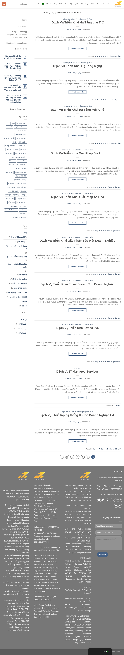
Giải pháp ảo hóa (20, 279)
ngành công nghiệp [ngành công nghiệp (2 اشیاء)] (20, 180)
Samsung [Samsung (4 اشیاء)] (11, 183)
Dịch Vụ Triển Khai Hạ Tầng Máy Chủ (77, 109)
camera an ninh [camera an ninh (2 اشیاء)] (21, 138)
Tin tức (24, 306)
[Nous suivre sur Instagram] (116, 500)
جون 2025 (23, 319)
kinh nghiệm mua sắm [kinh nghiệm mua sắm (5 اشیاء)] (19, 157)
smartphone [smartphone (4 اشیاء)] (11, 187)
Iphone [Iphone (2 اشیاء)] (8, 149)
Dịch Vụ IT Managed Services (77, 371)
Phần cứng (94, 4)
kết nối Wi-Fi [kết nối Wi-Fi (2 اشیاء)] (22, 161)
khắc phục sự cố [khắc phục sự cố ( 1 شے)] (20, 153)
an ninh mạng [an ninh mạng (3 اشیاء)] (21, 123)
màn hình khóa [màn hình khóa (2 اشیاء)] (21, 165)
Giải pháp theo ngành (18, 297)
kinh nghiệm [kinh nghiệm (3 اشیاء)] (9, 153)
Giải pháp (83, 4)
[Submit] (4, 4)
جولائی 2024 (22, 328)
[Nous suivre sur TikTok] (112, 500)
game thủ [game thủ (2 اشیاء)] (23, 149)
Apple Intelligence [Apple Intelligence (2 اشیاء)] (20, 127)
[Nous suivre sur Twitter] (107, 500)
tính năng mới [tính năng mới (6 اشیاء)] (21, 202)
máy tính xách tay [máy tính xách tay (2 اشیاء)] (20, 168)
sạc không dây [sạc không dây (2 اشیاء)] (13, 191)
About (48, 4)
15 (67, 457)
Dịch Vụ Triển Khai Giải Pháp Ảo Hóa (77, 197)
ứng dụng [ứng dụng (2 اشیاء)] (23, 214)
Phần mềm (106, 4)
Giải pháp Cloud (20, 288)
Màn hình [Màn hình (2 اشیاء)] (12, 161)
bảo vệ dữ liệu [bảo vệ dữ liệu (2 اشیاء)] (21, 131)
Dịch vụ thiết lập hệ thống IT (82, 412)
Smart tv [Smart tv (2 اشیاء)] (23, 191)
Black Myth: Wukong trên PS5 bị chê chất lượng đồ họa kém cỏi (12, 78)
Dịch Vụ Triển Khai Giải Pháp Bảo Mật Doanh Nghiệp (77, 240)
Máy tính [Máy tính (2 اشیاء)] (11, 165)
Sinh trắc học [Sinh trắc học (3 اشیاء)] (21, 187)
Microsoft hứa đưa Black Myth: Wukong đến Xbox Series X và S (12, 67)
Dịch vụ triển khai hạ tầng (81, 19)
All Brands (63, 4)
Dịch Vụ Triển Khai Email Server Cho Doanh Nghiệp (78, 284)
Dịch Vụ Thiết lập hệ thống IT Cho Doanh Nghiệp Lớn (77, 415)
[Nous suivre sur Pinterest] (99, 500)
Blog (54, 4)
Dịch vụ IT (73, 4)
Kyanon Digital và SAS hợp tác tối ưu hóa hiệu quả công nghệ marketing (13, 98)
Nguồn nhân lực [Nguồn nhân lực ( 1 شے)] (21, 176)
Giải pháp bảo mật (19, 283)
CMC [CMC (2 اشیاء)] (14, 142)
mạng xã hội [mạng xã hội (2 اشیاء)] (9, 172)
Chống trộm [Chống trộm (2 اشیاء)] (22, 142)
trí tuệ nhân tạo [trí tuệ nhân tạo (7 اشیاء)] (21, 198)
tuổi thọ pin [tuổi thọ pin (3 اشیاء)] (10, 198)
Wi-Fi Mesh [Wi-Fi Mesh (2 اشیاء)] (22, 206)
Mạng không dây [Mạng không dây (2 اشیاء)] (20, 172)
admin (69, 29)
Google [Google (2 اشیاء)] (15, 149)
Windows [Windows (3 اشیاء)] (13, 206)
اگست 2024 (23, 324)
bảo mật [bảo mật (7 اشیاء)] (9, 127)
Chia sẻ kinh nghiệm (18, 237)
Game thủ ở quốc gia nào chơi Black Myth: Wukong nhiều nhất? (12, 88)
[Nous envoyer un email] (103, 500)
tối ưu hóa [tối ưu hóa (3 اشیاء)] (11, 202)
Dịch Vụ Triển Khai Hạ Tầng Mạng (77, 66)
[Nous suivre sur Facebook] (120, 500)
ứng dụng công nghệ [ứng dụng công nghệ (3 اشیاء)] (19, 217)
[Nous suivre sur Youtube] (116, 506)
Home (24, 301)
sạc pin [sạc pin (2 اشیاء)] (24, 195)
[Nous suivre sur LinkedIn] (120, 506)
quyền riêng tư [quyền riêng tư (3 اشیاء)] (21, 183)
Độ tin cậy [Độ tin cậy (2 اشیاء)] (22, 210)
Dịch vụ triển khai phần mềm (82, 150)
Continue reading (78, 48)
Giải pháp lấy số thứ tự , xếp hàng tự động (12, 57)
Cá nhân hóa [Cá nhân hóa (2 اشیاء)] (22, 146)
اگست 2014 (23, 333)
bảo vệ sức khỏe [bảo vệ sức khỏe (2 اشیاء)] (20, 134)
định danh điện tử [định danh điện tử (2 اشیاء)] (11, 210)
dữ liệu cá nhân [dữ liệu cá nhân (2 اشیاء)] (10, 146)
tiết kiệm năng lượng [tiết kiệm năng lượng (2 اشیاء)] (12, 195)
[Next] (62, 457)
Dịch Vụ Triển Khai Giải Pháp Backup (77, 153)
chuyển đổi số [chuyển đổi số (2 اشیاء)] (9, 138)
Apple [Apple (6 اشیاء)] (13, 123)
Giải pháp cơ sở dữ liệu (17, 292)
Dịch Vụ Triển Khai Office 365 (77, 327)
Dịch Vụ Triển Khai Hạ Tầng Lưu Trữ (77, 22)
